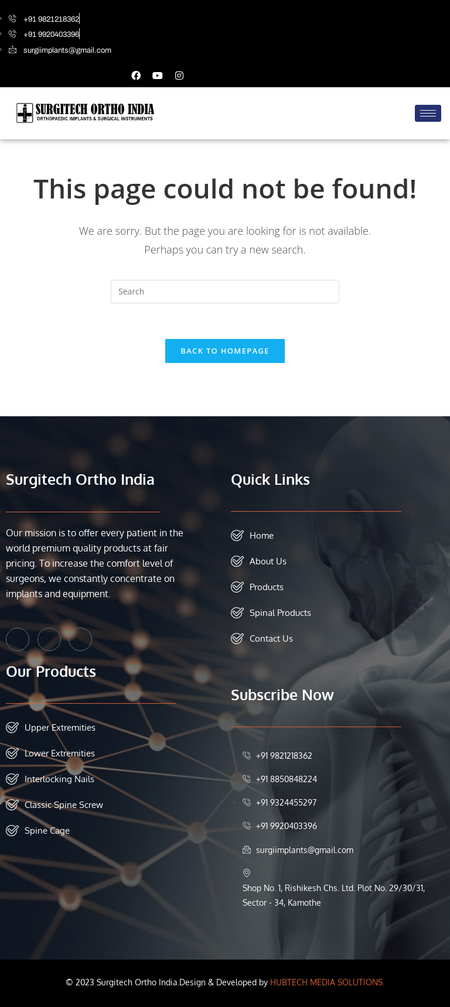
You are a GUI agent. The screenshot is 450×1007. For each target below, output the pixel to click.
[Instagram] (80, 639)
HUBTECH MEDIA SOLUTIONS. (327, 982)
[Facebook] (17, 639)
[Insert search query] (225, 291)
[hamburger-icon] (428, 113)
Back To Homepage (224, 350)
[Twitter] (49, 639)
